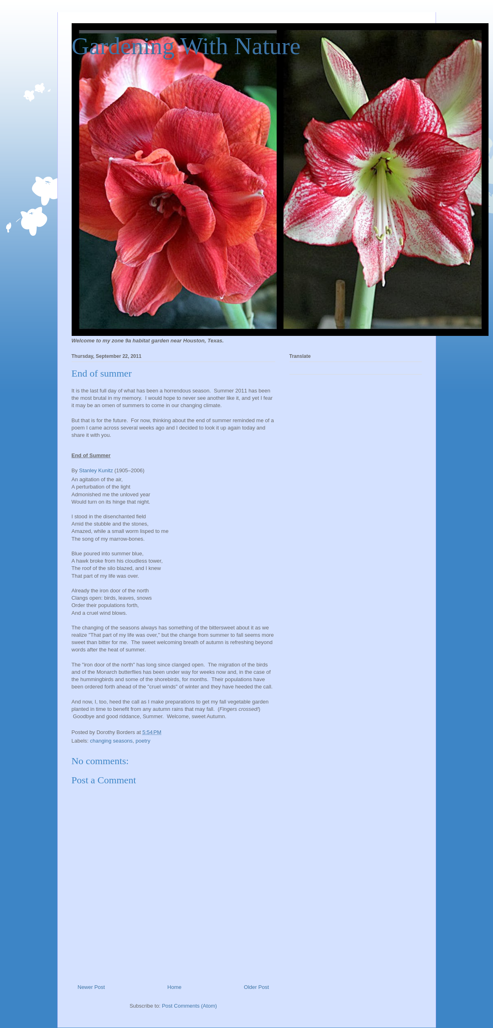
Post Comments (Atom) (189, 1006)
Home (174, 987)
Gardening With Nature (186, 46)
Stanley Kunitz (96, 470)
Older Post (256, 987)
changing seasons (111, 741)
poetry (143, 741)
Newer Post (91, 987)
